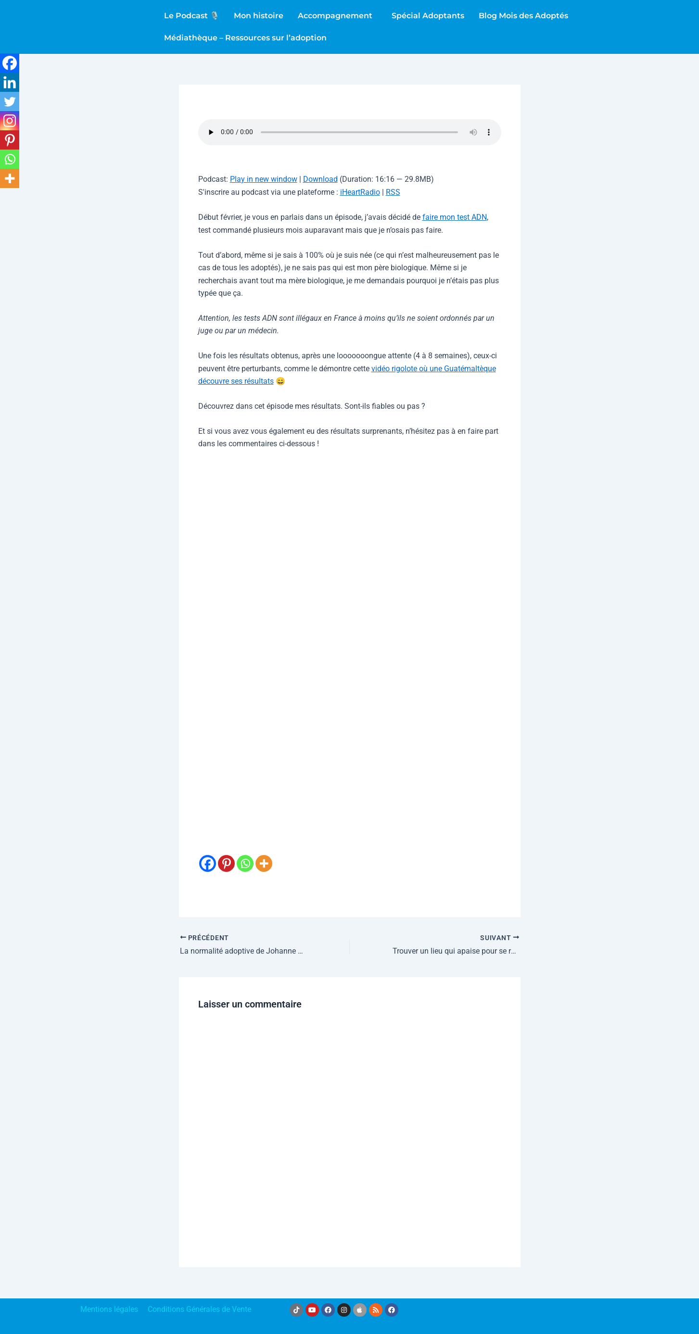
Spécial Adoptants (428, 15)
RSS (393, 192)
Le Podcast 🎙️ (191, 15)
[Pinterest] (226, 856)
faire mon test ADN (454, 217)
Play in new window (263, 179)
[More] (263, 856)
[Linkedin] (9, 82)
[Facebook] (207, 856)
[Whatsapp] (245, 856)
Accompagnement (335, 15)
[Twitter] (9, 101)
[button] (337, 16)
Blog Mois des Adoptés (523, 15)
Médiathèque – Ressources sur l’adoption (245, 37)
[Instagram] (9, 120)
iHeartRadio (360, 192)
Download (320, 179)
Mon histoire (258, 15)
